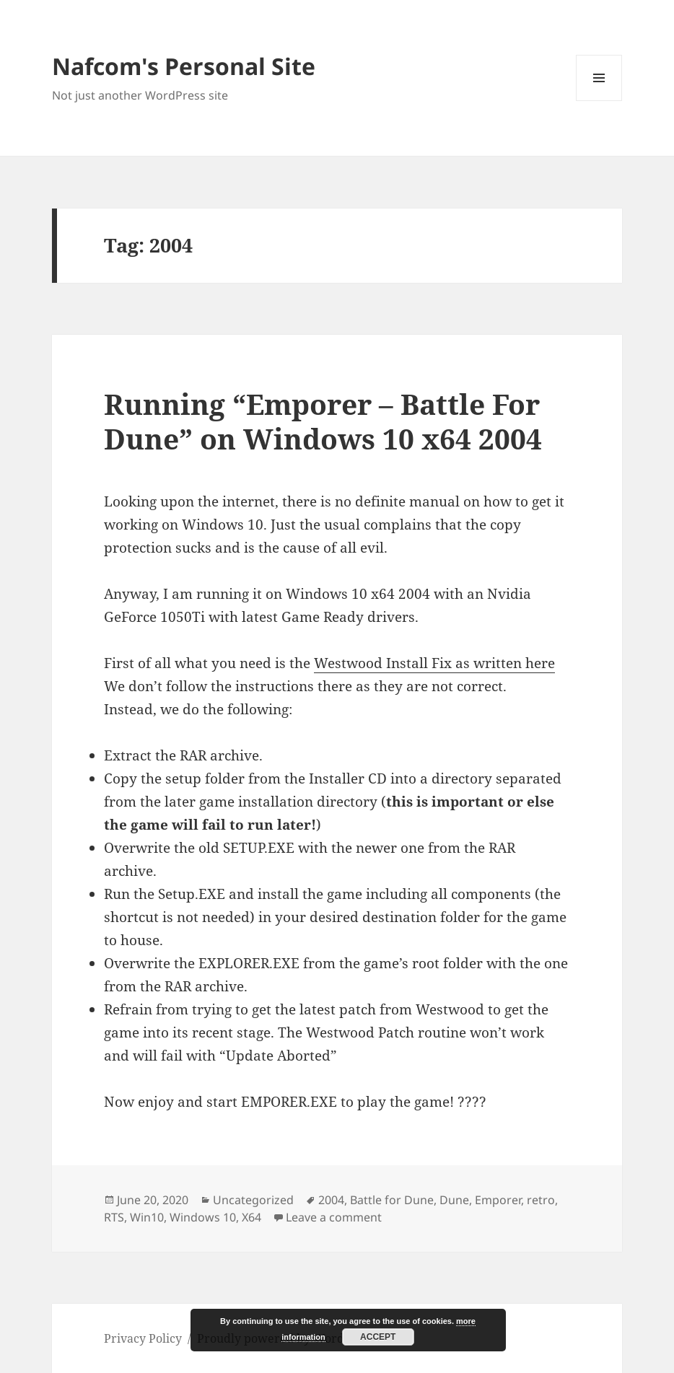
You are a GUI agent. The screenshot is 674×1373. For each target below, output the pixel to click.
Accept (377, 1337)
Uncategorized (253, 1200)
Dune (454, 1200)
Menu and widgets (599, 100)
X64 (251, 1217)
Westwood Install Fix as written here (434, 663)
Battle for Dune (392, 1200)
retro (541, 1200)
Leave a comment (334, 1217)
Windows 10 (203, 1217)
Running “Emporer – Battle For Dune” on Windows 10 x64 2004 (323, 421)
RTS (114, 1217)
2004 (331, 1200)
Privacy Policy (143, 1338)
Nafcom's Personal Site (183, 66)
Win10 (147, 1217)
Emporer (498, 1200)
